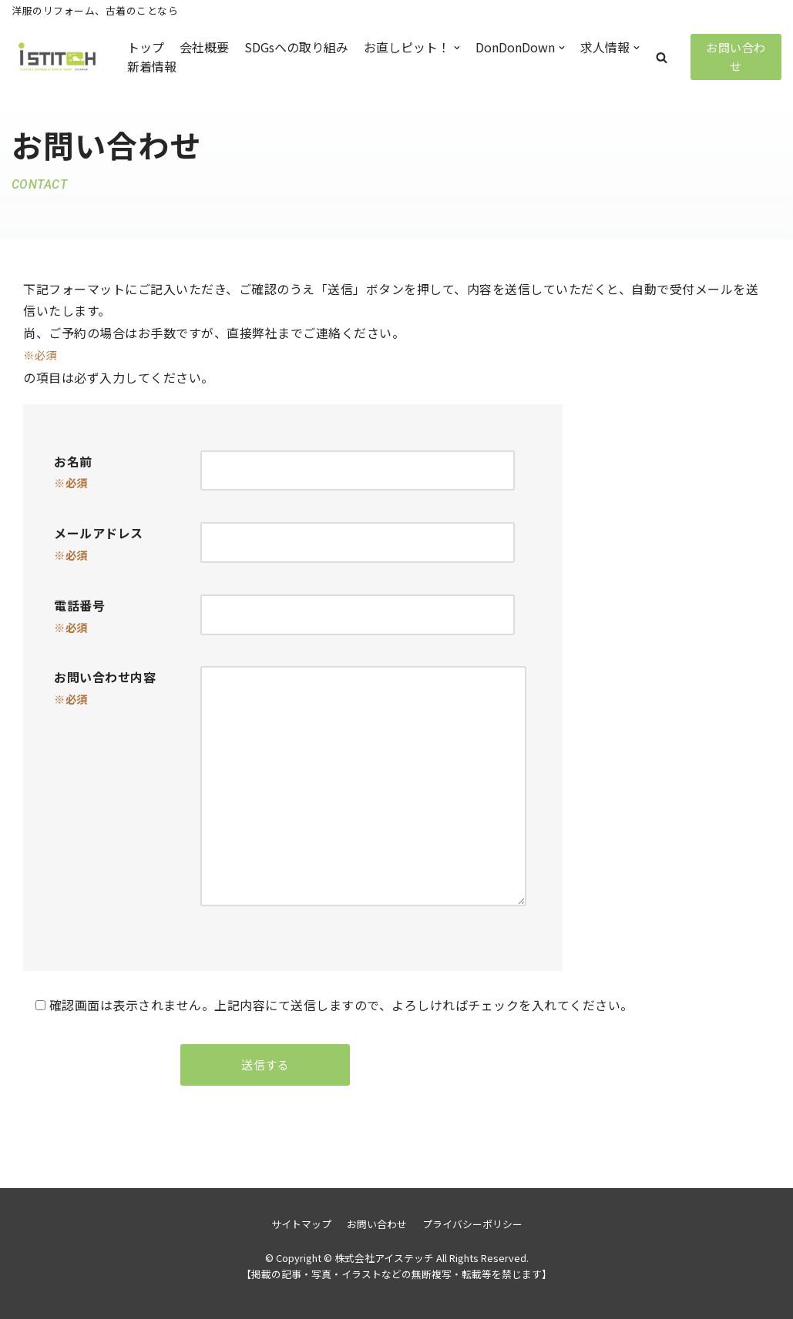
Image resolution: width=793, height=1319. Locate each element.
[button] (661, 57)
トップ (145, 47)
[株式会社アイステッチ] (58, 57)
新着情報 (151, 66)
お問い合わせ (736, 56)
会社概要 (204, 47)
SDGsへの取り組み (296, 47)
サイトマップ (301, 1224)
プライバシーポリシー (472, 1224)
